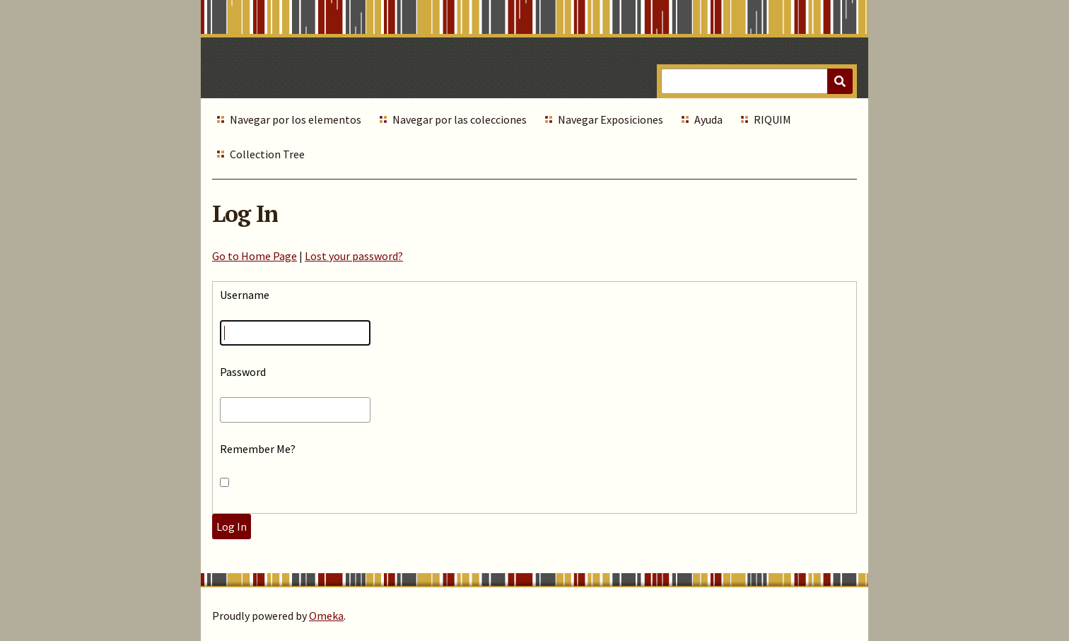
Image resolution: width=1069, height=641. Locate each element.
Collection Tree (267, 154)
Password (243, 372)
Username (244, 295)
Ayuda (708, 119)
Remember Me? (258, 449)
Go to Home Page (254, 256)
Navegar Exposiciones (610, 119)
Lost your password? (354, 256)
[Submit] (840, 81)
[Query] (757, 81)
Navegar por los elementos (295, 119)
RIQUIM (772, 119)
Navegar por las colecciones (459, 119)
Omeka (326, 615)
